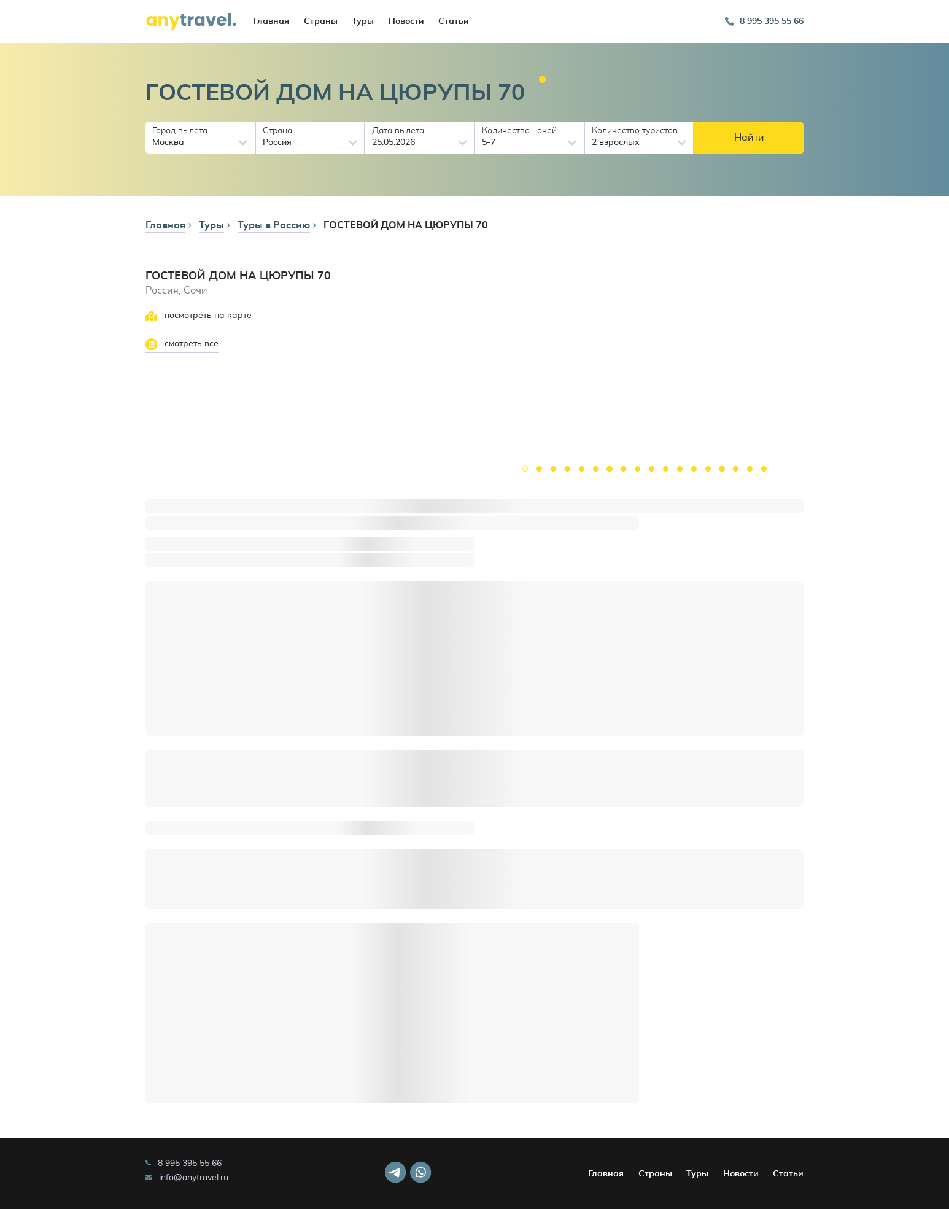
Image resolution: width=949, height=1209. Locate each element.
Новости (406, 21)
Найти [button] (749, 137)
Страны (321, 21)
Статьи (453, 21)
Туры (363, 21)
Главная (271, 21)
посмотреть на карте (198, 316)
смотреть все (182, 344)
